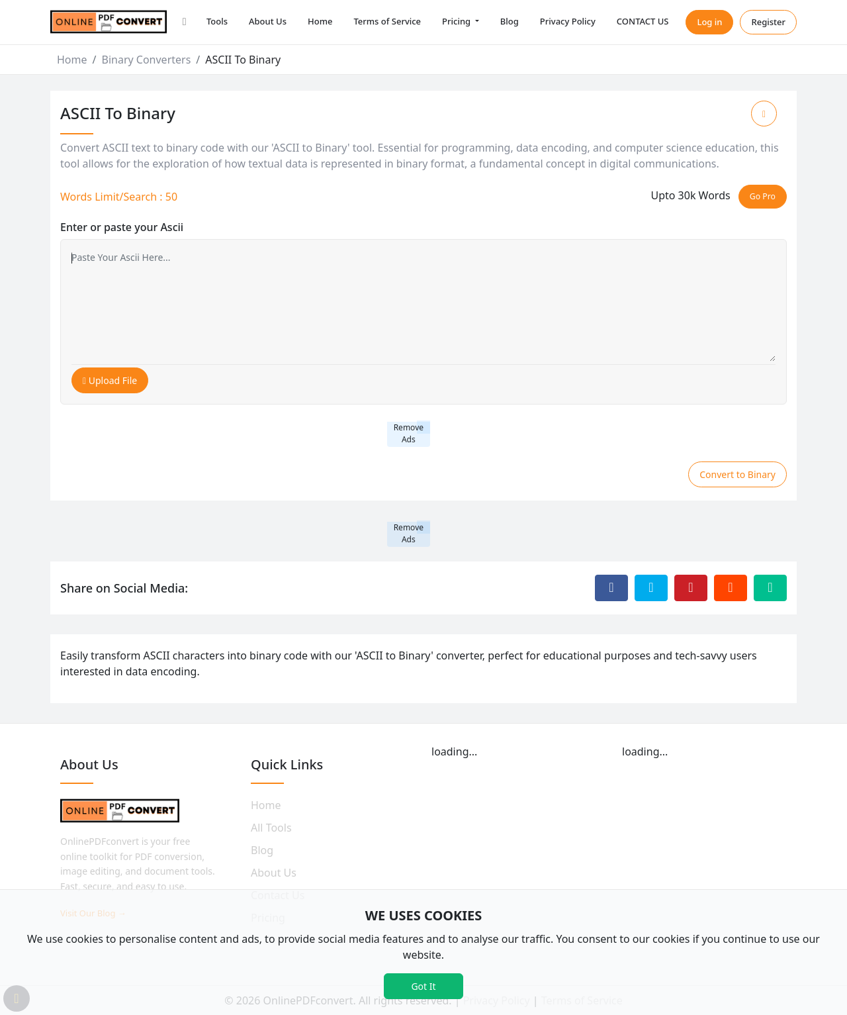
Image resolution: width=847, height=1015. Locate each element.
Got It (423, 986)
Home (320, 21)
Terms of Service (387, 21)
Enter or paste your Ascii (121, 227)
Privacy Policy (568, 21)
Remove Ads (409, 433)
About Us (268, 21)
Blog (509, 21)
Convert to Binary (737, 474)
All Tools (271, 827)
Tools (217, 21)
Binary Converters (146, 59)
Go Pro (763, 196)
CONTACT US (643, 21)
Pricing (457, 21)
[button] (184, 22)
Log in (709, 22)
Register (768, 22)
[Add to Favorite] (764, 113)
